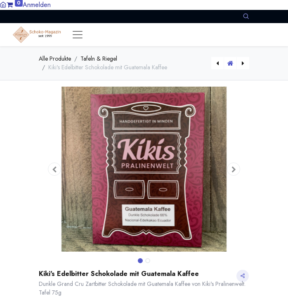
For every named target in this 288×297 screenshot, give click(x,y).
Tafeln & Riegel (98, 58)
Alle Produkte (55, 58)
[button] (246, 16)
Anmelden (37, 4)
